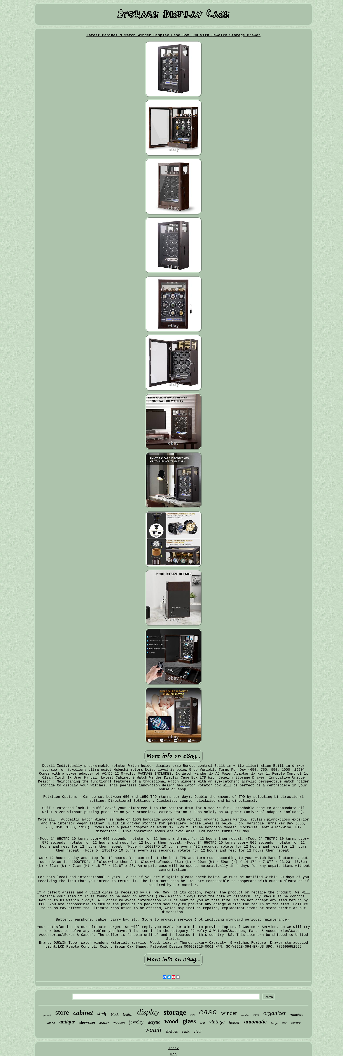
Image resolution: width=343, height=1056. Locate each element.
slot (193, 1014)
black (115, 1014)
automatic (255, 1022)
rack (185, 1031)
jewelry (136, 1022)
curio (256, 1014)
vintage (217, 1022)
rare (284, 1023)
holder (234, 1022)
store (62, 1012)
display (148, 1012)
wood (171, 1021)
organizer (274, 1013)
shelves (172, 1031)
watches (296, 1014)
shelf (102, 1013)
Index (173, 1048)
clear (198, 1031)
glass (189, 1021)
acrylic (154, 1022)
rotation (245, 1015)
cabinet (83, 1012)
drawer (104, 1023)
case (208, 1012)
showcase (87, 1022)
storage (175, 1012)
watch (153, 1029)
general (47, 1015)
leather (128, 1014)
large (274, 1023)
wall (202, 1023)
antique (67, 1022)
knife (50, 1023)
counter (296, 1023)
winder (229, 1013)
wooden (119, 1022)
